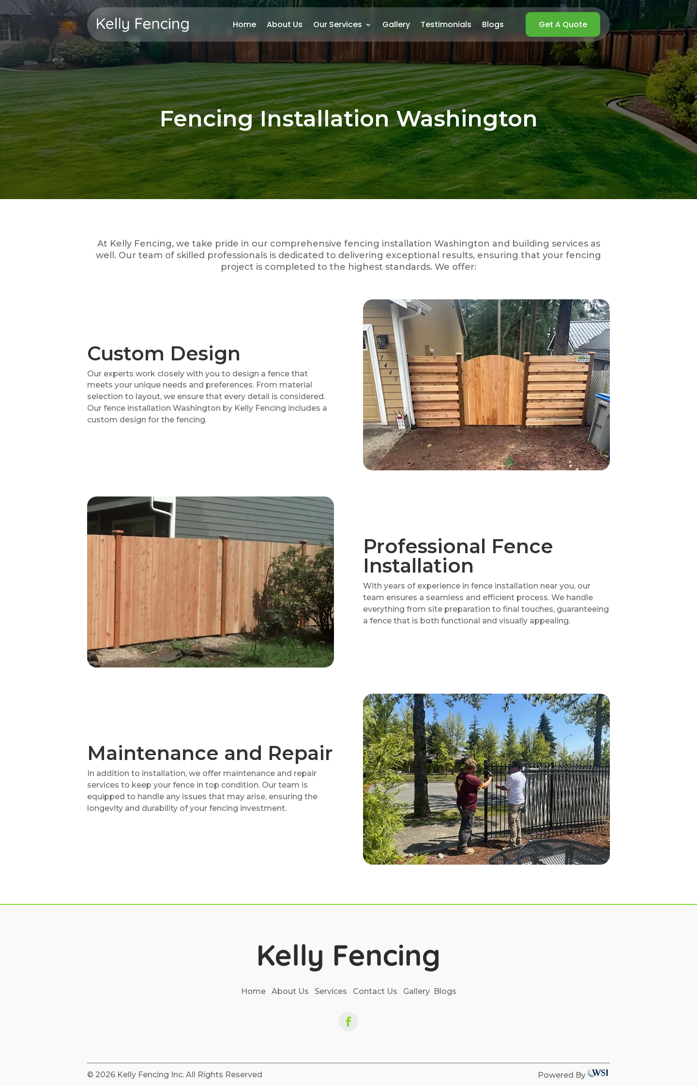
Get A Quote (563, 24)
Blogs (493, 25)
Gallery (396, 25)
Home (244, 25)
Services (331, 991)
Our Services (337, 25)
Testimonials (446, 25)
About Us (285, 25)
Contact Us (375, 991)
